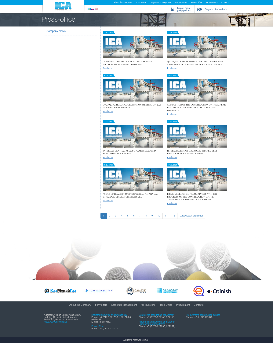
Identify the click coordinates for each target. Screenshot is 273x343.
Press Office (196, 2)
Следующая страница (191, 216)
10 (159, 216)
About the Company (122, 2)
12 (173, 216)
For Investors (181, 2)
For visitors (141, 2)
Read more (108, 68)
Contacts (225, 2)
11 (166, 216)
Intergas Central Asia (63, 6)
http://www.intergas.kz (55, 322)
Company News (56, 31)
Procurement (212, 2)
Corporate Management (161, 2)
